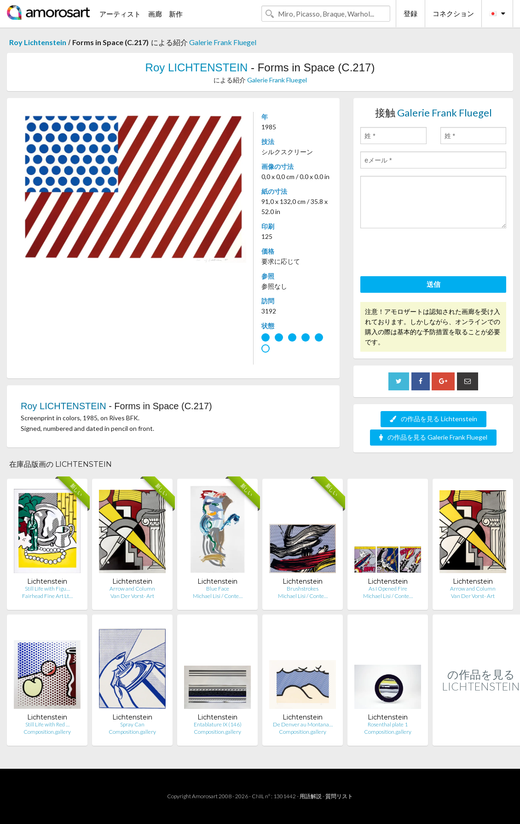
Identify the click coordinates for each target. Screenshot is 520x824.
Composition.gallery (47, 731)
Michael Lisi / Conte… (218, 595)
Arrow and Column (132, 588)
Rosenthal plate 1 (388, 724)
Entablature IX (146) (218, 724)
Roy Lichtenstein (37, 42)
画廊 (155, 14)
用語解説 (311, 796)
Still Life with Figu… (47, 588)
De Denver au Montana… (303, 724)
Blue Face (217, 588)
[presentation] (430, 254)
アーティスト (120, 14)
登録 (410, 13)
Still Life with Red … (47, 724)
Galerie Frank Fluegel (222, 42)
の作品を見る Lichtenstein (433, 419)
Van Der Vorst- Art (132, 595)
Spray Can (132, 724)
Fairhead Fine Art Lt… (47, 595)
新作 (176, 14)
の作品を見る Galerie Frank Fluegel (433, 437)
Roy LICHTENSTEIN (196, 67)
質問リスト (339, 796)
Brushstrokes (302, 588)
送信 (433, 284)
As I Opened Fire (388, 588)
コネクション (453, 13)
